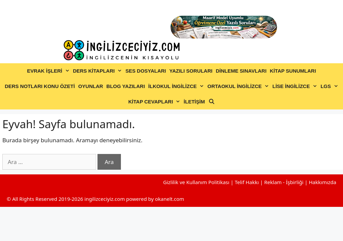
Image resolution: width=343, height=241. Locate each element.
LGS (330, 86)
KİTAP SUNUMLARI (293, 71)
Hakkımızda (322, 182)
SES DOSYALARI (145, 71)
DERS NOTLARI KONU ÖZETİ (40, 86)
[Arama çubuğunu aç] (211, 101)
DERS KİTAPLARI (98, 71)
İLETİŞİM (194, 101)
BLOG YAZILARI (126, 86)
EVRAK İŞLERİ (49, 71)
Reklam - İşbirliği (284, 182)
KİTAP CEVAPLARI (155, 101)
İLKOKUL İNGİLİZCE (177, 86)
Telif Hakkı (247, 182)
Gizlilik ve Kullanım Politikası (196, 182)
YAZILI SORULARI (191, 71)
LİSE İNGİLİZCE (295, 86)
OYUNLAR (90, 86)
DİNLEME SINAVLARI (241, 71)
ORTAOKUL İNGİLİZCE (239, 86)
